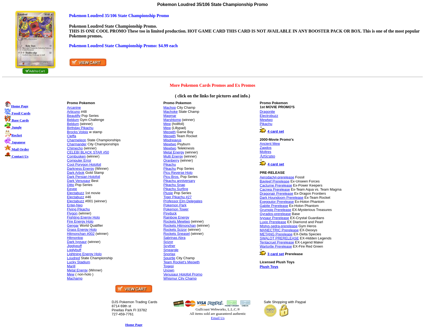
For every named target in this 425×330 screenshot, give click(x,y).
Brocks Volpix (77, 132)
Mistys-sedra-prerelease (278, 226)
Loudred (73, 258)
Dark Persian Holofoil (83, 177)
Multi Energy (173, 156)
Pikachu (169, 164)
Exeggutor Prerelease (277, 202)
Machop (169, 107)
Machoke (170, 112)
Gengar (73, 225)
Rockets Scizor (175, 230)
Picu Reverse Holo (178, 173)
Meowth (169, 132)
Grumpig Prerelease (275, 210)
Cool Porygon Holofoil (84, 164)
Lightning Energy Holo (84, 254)
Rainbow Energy (176, 217)
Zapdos (265, 148)
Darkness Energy (80, 168)
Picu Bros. (171, 177)
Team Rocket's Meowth (181, 262)
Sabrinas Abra (174, 238)
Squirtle (169, 258)
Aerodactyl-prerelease (277, 177)
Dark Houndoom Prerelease (281, 198)
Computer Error (79, 160)
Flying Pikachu (78, 209)
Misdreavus (172, 140)
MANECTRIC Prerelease (279, 230)
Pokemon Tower (176, 209)
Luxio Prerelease (273, 222)
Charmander (76, 144)
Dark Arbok (75, 173)
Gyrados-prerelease (275, 214)
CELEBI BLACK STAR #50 (88, 152)
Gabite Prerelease (274, 206)
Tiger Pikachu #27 (177, 197)
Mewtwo (169, 144)
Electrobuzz (269, 116)
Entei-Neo (75, 205)
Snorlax (169, 254)
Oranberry (171, 160)
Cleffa (71, 136)
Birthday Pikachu (80, 128)
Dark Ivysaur (77, 242)
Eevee (72, 189)
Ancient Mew (270, 144)
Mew (70, 274)
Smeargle (171, 250)
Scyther (169, 246)
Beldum (73, 120)
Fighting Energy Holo (83, 217)
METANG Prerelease (276, 234)
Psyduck (170, 213)
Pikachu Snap (174, 185)
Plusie (168, 193)
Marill (71, 266)
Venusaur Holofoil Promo (182, 274)
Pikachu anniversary (179, 181)
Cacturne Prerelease (276, 185)
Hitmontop (75, 238)
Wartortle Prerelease (276, 246)
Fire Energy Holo (80, 221)
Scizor (168, 242)
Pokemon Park (174, 205)
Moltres (265, 152)
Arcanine (74, 107)
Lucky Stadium (78, 262)
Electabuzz (75, 193)
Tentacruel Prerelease (277, 242)
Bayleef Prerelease (274, 181)
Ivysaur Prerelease (274, 218)
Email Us (217, 318)
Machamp (74, 278)
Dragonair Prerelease (276, 193)
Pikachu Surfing (175, 189)
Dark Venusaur (78, 181)
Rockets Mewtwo (176, 221)
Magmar (169, 116)
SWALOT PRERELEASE (279, 238)
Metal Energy (77, 270)
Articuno (73, 112)
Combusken (76, 156)
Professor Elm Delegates (182, 201)
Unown (168, 270)
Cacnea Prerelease (275, 189)
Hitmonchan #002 (81, 234)
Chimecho (75, 148)
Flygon (72, 213)
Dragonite (267, 112)
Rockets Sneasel (176, 234)
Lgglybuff (74, 250)
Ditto (70, 185)
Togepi (168, 266)
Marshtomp (172, 120)
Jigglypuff (74, 246)
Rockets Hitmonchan (179, 225)
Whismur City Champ (180, 278)
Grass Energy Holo (82, 230)
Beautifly (74, 116)
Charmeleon (76, 140)
